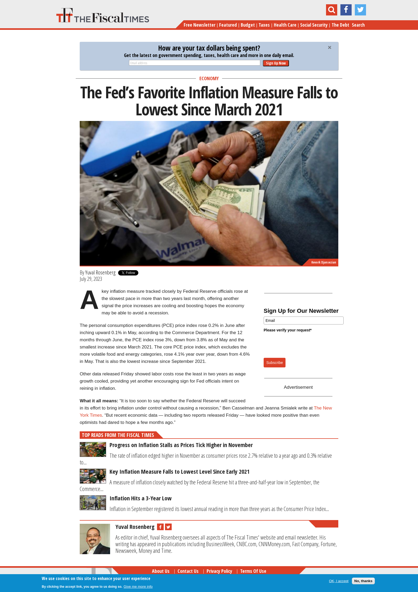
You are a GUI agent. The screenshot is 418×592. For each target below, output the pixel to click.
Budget (248, 25)
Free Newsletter (199, 25)
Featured (228, 25)
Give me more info (138, 587)
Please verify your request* (288, 330)
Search (358, 25)
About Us (161, 571)
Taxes (264, 25)
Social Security (314, 25)
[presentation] (304, 344)
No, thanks (363, 581)
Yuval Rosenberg (100, 272)
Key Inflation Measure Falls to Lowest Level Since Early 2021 (180, 471)
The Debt (340, 25)
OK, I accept (338, 581)
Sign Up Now (276, 63)
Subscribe (274, 362)
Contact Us (188, 571)
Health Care (285, 25)
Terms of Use (253, 571)
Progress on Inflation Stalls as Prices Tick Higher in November (181, 445)
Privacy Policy (219, 571)
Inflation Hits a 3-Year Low (141, 498)
